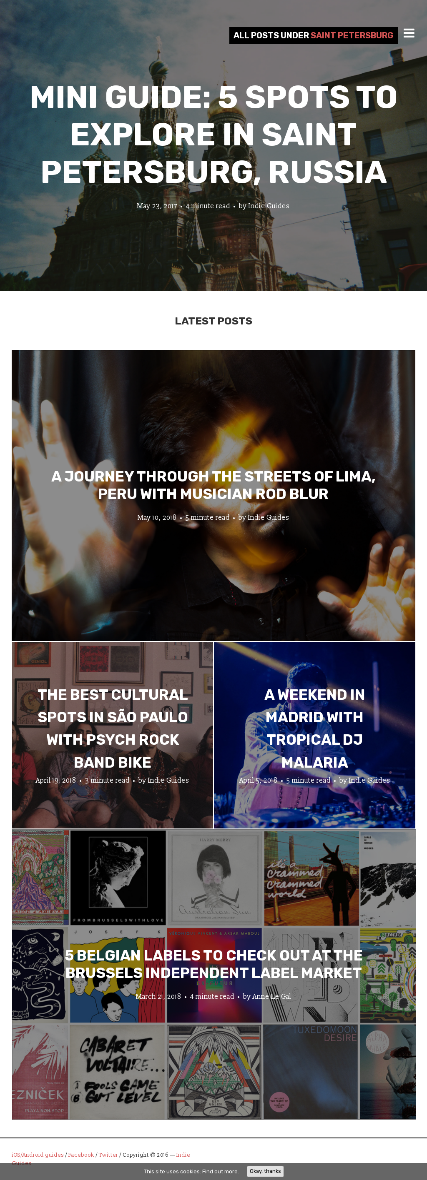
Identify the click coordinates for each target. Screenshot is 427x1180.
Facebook (81, 1155)
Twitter (108, 1155)
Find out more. (220, 1171)
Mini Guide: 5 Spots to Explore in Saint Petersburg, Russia (214, 135)
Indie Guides (269, 206)
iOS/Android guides (38, 1155)
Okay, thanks (265, 1171)
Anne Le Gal (272, 996)
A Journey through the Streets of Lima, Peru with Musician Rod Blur (213, 484)
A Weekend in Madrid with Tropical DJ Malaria (314, 728)
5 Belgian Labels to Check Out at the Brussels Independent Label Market (214, 963)
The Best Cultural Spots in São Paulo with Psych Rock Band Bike (113, 728)
